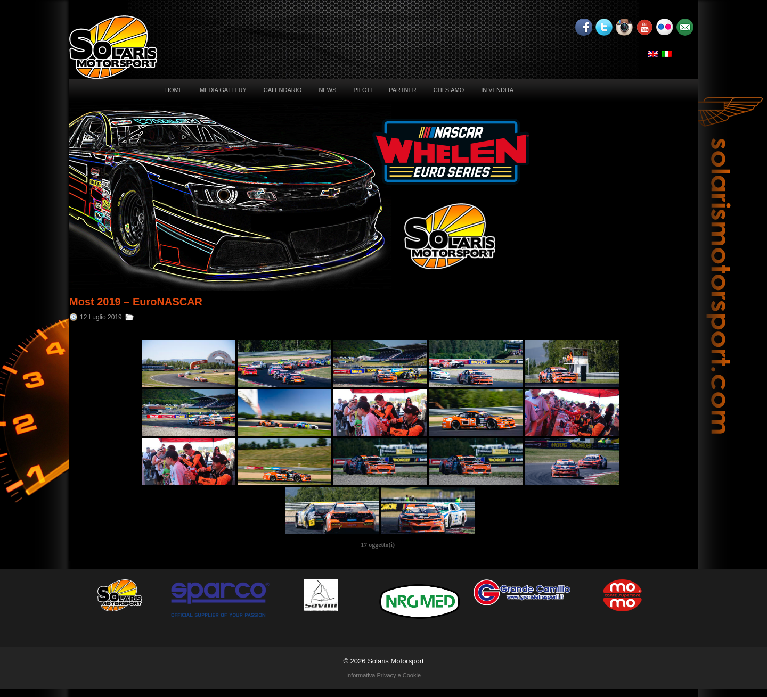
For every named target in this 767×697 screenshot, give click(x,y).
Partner (403, 90)
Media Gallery (223, 90)
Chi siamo (449, 90)
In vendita (497, 90)
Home (174, 90)
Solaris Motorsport (395, 661)
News (327, 90)
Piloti (362, 90)
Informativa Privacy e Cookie (383, 675)
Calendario (283, 90)
